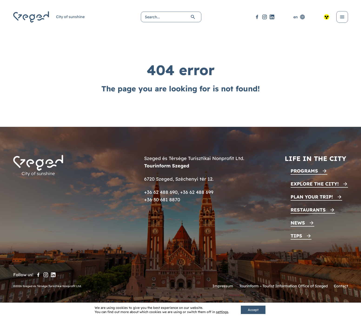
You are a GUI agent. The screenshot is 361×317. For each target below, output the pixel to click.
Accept (253, 310)
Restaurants (308, 210)
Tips (296, 236)
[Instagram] (264, 17)
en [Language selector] (299, 17)
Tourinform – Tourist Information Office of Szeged (283, 286)
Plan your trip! (312, 197)
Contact (341, 286)
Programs (304, 171)
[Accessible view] (326, 17)
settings (222, 312)
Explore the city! (315, 184)
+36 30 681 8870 (162, 199)
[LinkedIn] (272, 17)
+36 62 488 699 (196, 192)
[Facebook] (257, 17)
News (298, 223)
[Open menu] (342, 17)
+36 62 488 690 (161, 192)
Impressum (222, 286)
